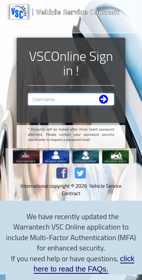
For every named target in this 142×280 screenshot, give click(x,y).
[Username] (71, 99)
